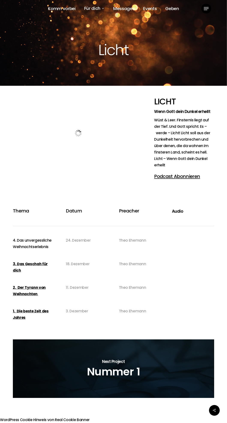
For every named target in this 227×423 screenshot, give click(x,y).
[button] (206, 8)
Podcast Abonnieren (177, 176)
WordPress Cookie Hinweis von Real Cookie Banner (45, 419)
